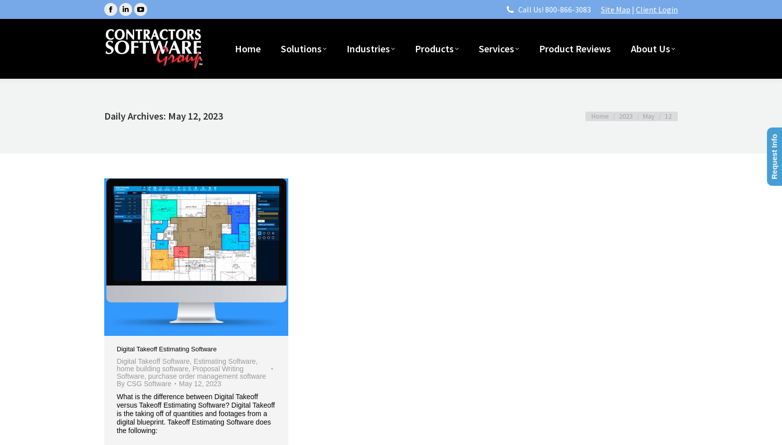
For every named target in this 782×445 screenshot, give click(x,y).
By (144, 384)
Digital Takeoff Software (153, 361)
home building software (153, 369)
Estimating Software (225, 361)
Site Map (615, 9)
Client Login (657, 9)
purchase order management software (207, 376)
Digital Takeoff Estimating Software (166, 349)
